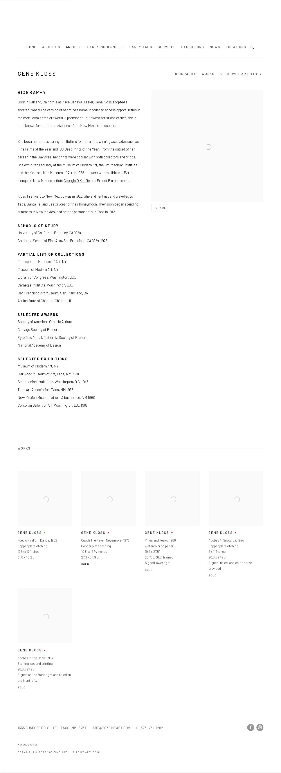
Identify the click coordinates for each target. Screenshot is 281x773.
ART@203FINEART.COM (111, 727)
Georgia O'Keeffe (77, 180)
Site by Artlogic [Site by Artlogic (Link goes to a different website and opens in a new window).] (86, 752)
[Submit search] (252, 47)
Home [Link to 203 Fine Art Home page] (31, 47)
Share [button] (160, 207)
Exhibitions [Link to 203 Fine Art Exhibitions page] (192, 47)
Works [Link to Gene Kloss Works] (208, 74)
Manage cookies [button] (28, 744)
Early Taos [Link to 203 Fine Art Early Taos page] (141, 47)
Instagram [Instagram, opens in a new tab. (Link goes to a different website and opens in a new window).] (259, 727)
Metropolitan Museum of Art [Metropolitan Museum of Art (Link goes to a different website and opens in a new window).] (39, 261)
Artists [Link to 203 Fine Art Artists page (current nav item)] (74, 47)
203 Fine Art (140, 21)
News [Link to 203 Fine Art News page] (215, 47)
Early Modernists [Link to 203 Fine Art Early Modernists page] (105, 47)
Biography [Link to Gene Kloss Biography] (185, 74)
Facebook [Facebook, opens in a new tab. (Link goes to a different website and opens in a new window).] (250, 727)
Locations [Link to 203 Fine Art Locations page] (236, 47)
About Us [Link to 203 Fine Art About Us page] (51, 47)
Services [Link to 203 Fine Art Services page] (167, 47)
